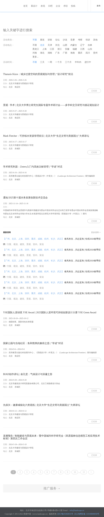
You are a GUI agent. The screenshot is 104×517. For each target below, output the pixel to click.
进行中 (87, 62)
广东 (57, 53)
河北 (57, 45)
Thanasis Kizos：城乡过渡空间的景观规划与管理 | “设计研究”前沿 (38, 74)
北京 (42, 45)
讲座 (50, 40)
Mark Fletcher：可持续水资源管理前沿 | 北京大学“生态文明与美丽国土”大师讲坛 (46, 135)
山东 (90, 49)
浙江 (59, 49)
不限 (34, 40)
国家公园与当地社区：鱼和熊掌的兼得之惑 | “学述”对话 (33, 343)
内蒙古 (73, 45)
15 (84, 472)
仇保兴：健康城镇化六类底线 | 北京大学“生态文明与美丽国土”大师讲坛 (41, 405)
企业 (58, 6)
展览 (42, 40)
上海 (44, 49)
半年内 (78, 62)
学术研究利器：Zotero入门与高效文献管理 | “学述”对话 (32, 166)
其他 (95, 40)
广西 (65, 53)
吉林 (90, 45)
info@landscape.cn (76, 510)
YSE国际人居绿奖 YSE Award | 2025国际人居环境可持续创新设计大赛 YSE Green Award (49, 312)
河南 (34, 53)
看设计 (34, 6)
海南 (72, 53)
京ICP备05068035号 (65, 514)
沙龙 (65, 40)
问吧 (50, 6)
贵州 (95, 53)
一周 (50, 62)
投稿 (73, 6)
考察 (80, 40)
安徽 (67, 49)
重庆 (80, 53)
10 (75, 472)
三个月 (68, 62)
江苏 (52, 49)
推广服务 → (52, 488)
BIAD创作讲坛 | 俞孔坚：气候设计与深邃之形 (27, 374)
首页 (25, 6)
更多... (35, 57)
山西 (65, 45)
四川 (88, 53)
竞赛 (72, 40)
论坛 (57, 40)
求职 (65, 6)
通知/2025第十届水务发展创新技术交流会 (25, 197)
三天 (42, 62)
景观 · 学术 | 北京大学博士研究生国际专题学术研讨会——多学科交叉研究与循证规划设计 (51, 105)
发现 (43, 6)
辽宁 (82, 45)
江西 (82, 49)
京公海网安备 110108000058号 (86, 514)
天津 (50, 45)
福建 (75, 49)
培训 (88, 40)
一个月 (58, 62)
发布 (98, 6)
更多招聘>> (96, 232)
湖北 (42, 53)
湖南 (50, 53)
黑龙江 (35, 49)
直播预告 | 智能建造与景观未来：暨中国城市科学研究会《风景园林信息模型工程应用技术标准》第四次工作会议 (51, 437)
